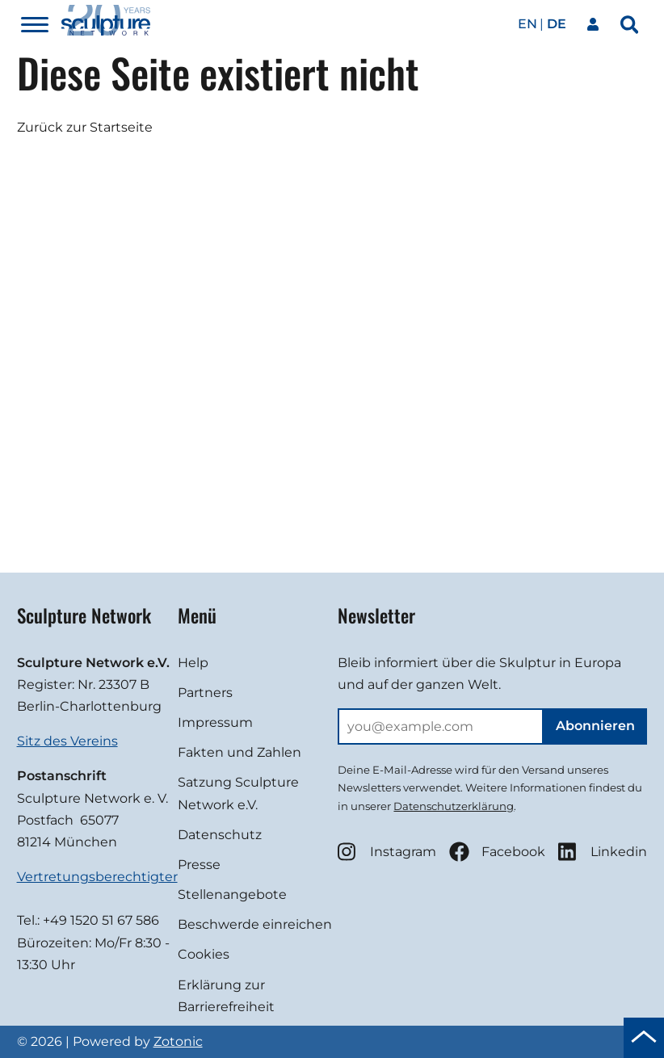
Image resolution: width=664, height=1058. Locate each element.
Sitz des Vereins (67, 741)
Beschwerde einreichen (255, 924)
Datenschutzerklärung (453, 806)
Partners (205, 692)
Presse (199, 864)
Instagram (387, 852)
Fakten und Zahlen (239, 752)
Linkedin (602, 852)
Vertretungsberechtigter (97, 876)
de (556, 23)
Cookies (203, 954)
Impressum (215, 722)
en (527, 23)
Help (193, 662)
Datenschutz (220, 834)
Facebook (497, 852)
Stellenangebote (232, 894)
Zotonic (178, 1041)
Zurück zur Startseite (85, 127)
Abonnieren (595, 725)
